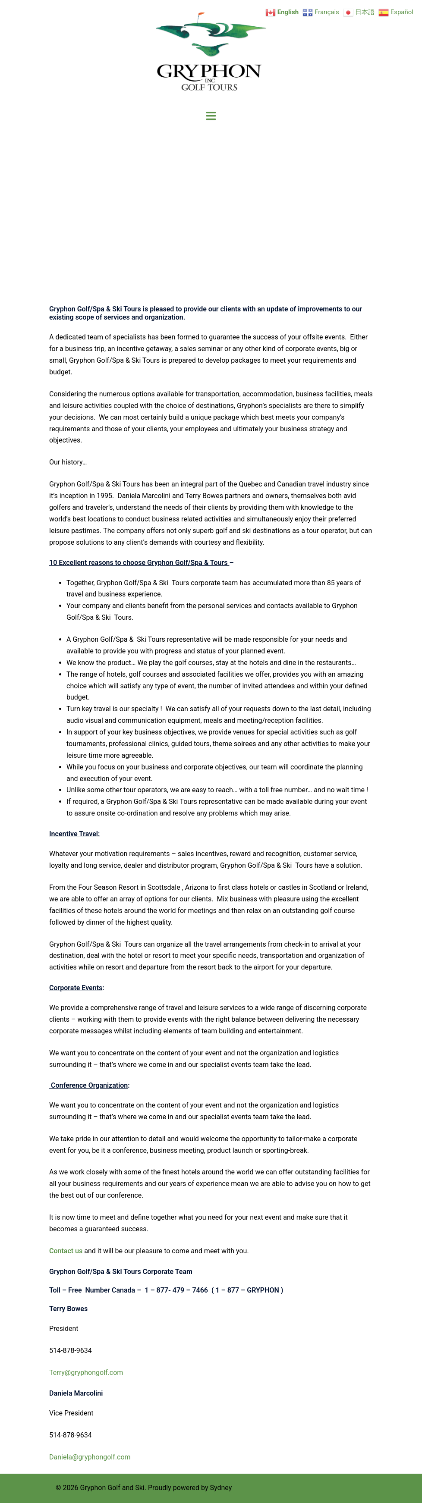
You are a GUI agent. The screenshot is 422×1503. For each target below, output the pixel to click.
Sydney (221, 1488)
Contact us (65, 1251)
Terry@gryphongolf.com (86, 1372)
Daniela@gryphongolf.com (90, 1457)
